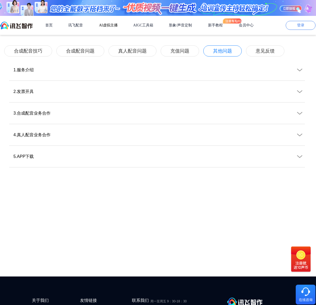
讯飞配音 (75, 25)
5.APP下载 (159, 158)
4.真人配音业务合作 (159, 137)
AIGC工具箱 (143, 25)
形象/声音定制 (180, 25)
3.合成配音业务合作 (159, 115)
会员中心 (246, 25)
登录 (300, 25)
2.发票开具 (159, 93)
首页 (49, 25)
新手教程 (215, 25)
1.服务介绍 (159, 72)
